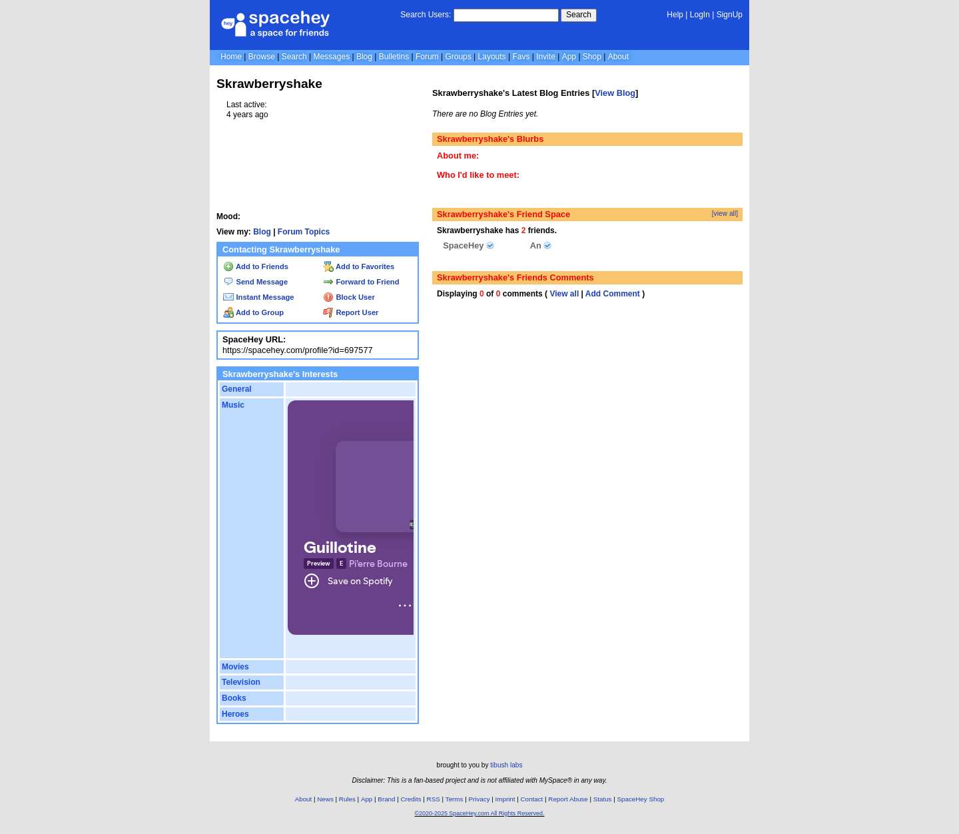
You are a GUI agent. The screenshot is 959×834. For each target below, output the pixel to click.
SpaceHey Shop (641, 799)
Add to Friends (255, 266)
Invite (545, 56)
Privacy (478, 799)
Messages (331, 56)
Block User (349, 297)
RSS (433, 799)
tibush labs (506, 765)
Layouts (492, 56)
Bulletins (394, 56)
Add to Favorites (358, 266)
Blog (364, 56)
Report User (350, 312)
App (569, 56)
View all (564, 293)
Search (578, 14)
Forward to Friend (361, 282)
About (618, 56)
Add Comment (612, 293)
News (325, 799)
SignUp (730, 14)
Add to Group (253, 312)
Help (675, 14)
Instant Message (258, 297)
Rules (347, 799)
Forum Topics (304, 231)
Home (231, 56)
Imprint (505, 799)
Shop (592, 56)
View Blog (615, 93)
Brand (386, 799)
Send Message (255, 282)
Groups (458, 56)
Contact (532, 799)
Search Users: (425, 14)
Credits (411, 799)
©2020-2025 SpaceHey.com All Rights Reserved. (479, 813)
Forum (427, 56)
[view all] (725, 213)
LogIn (700, 14)
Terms (455, 799)
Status (602, 799)
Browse (261, 56)
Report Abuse (567, 799)
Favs (520, 56)
